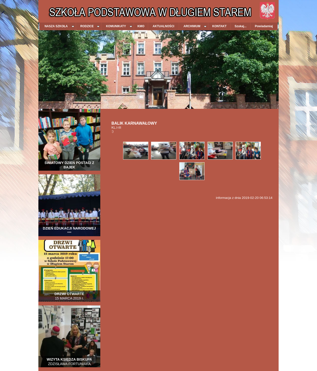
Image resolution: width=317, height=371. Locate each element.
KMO (140, 26)
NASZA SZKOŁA (59, 26)
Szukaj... (240, 26)
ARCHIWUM (195, 26)
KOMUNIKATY (119, 26)
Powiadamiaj (264, 26)
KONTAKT (219, 26)
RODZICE (90, 26)
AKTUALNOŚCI (163, 26)
